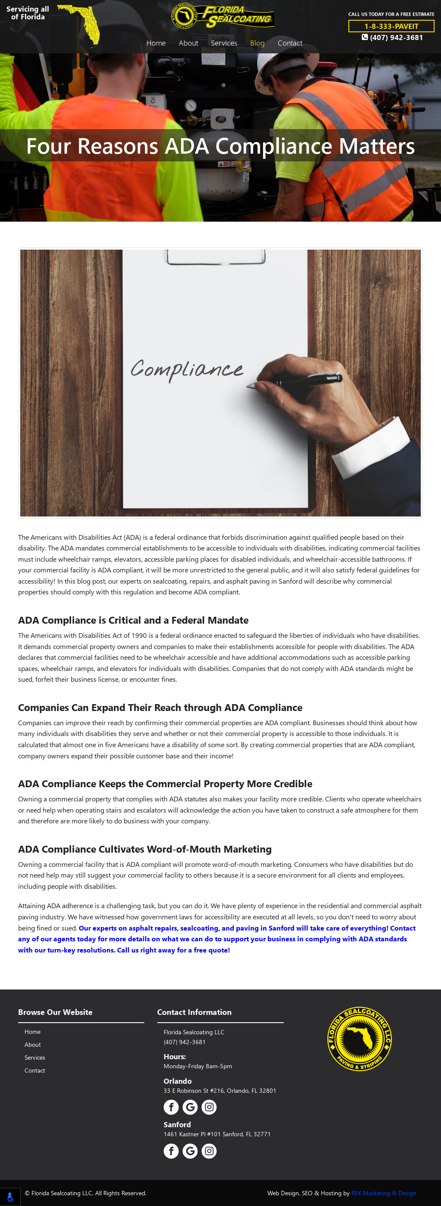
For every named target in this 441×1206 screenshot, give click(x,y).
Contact (290, 42)
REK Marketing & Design (383, 1193)
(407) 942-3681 (392, 37)
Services (224, 42)
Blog (257, 42)
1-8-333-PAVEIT (391, 26)
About (188, 42)
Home (156, 42)
